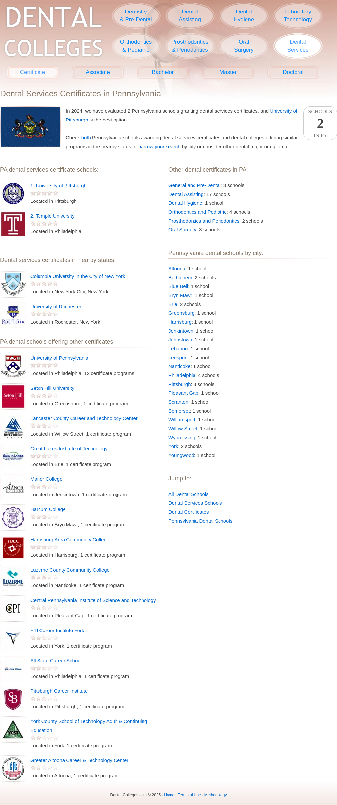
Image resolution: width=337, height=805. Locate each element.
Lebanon (178, 348)
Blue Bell (178, 286)
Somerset (179, 411)
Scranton (178, 402)
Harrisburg (180, 322)
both (86, 137)
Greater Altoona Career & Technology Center (79, 760)
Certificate (32, 72)
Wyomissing (181, 437)
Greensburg (181, 313)
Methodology (215, 795)
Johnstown (180, 339)
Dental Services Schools (195, 503)
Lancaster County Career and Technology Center (84, 418)
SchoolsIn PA (320, 123)
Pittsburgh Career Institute (59, 691)
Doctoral (293, 72)
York (173, 446)
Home (169, 795)
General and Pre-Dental (194, 185)
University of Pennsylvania (59, 358)
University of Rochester (55, 306)
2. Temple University (52, 216)
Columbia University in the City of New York (77, 276)
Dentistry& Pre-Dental (136, 16)
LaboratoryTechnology (298, 16)
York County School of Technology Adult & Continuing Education (88, 725)
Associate (98, 72)
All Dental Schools (188, 494)
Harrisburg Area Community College (69, 539)
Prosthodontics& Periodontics (189, 46)
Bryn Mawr (180, 295)
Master (228, 72)
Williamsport (181, 419)
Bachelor (163, 72)
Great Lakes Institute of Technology (69, 448)
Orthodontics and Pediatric (197, 212)
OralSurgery (244, 46)
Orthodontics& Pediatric (136, 46)
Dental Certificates (188, 512)
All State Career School (56, 660)
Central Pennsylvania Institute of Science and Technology (93, 600)
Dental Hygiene (185, 203)
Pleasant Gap (183, 393)
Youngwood (181, 455)
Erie (172, 304)
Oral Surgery (182, 229)
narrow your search (159, 146)
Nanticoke (179, 366)
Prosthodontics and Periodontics (203, 221)
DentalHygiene (244, 16)
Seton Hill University (52, 388)
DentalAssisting (190, 16)
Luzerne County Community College (70, 570)
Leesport (178, 357)
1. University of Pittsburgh (58, 185)
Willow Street (182, 428)
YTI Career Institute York (57, 630)
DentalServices (297, 46)
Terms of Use (189, 795)
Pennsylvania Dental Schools (200, 520)
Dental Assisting (186, 194)
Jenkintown (180, 331)
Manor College (46, 479)
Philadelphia (181, 375)
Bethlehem (180, 277)
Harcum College (48, 509)
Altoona (176, 268)
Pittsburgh (179, 384)
